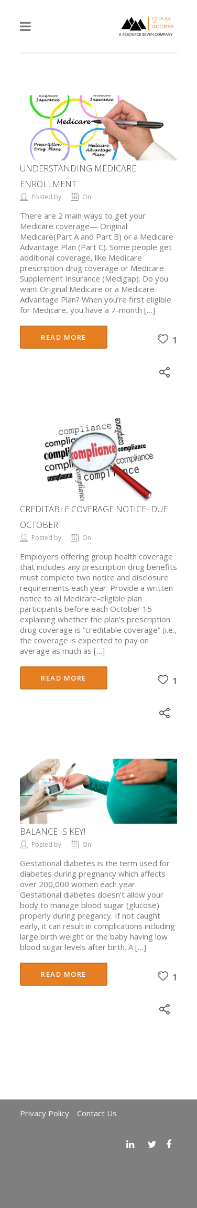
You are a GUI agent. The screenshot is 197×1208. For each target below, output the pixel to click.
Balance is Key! (52, 831)
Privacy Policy (44, 1113)
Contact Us (97, 1113)
